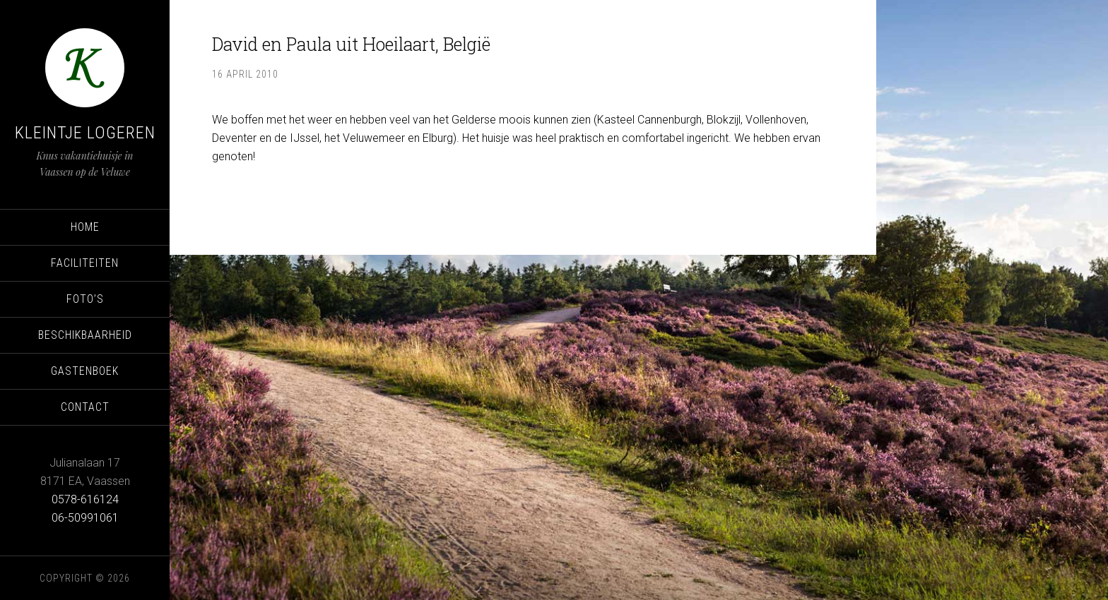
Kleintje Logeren (85, 133)
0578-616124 (85, 499)
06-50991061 (85, 517)
